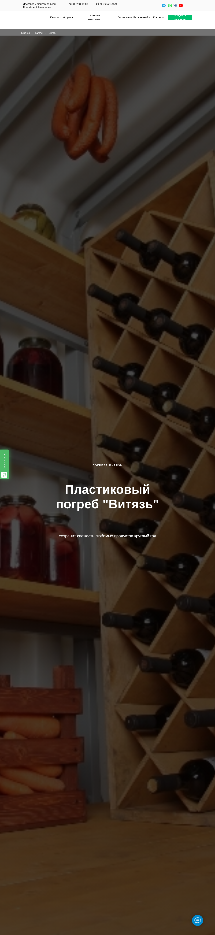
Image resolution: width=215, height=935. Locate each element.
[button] (180, 17)
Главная (25, 33)
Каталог (39, 33)
